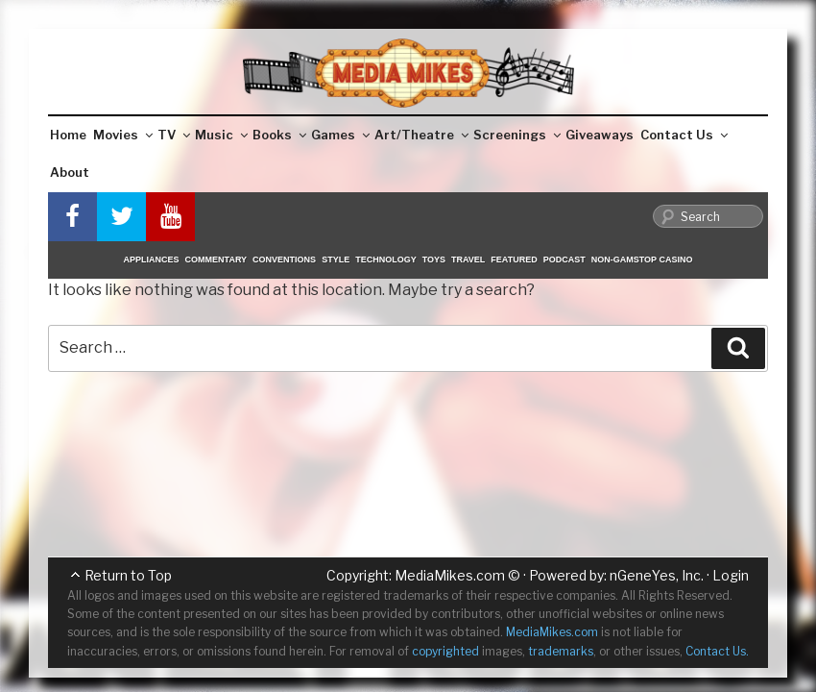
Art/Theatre (421, 134)
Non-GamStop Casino (642, 259)
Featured (514, 259)
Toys (433, 259)
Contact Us (684, 134)
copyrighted (445, 651)
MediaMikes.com (450, 575)
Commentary (216, 259)
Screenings (517, 134)
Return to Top (128, 575)
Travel (468, 259)
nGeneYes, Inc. (657, 575)
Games (340, 134)
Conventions (284, 259)
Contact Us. (717, 651)
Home (68, 134)
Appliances (152, 259)
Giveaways (599, 134)
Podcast (564, 259)
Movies (123, 134)
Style (335, 259)
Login (730, 575)
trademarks (560, 651)
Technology (386, 259)
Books (279, 134)
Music (221, 134)
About (69, 172)
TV (173, 134)
